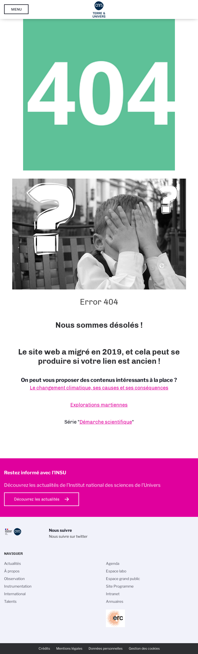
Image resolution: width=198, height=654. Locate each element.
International (15, 594)
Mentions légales (69, 648)
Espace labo (116, 571)
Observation (14, 578)
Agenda (112, 563)
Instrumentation (18, 586)
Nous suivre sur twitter (68, 536)
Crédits (44, 648)
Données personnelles (105, 648)
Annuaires (114, 601)
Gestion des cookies (144, 648)
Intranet (113, 594)
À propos (12, 571)
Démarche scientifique (106, 422)
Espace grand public (123, 578)
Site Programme (120, 586)
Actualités (12, 563)
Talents (10, 601)
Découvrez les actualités (36, 499)
